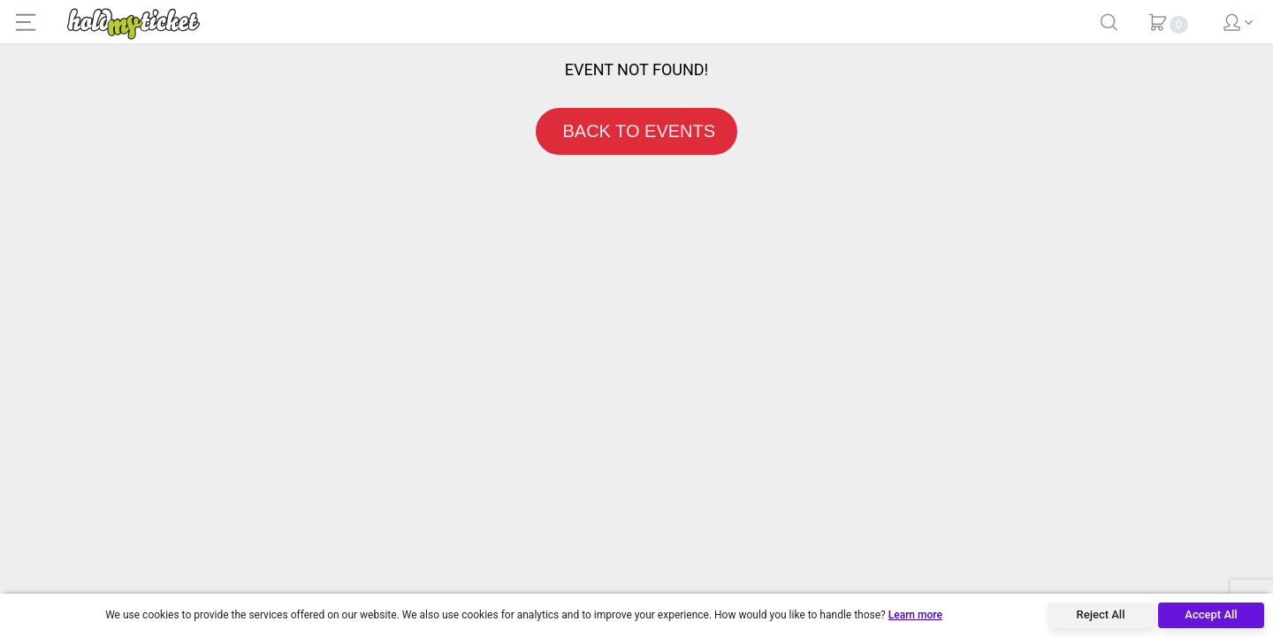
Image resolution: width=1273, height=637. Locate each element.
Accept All (1211, 614)
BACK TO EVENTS (636, 131)
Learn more (915, 615)
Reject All (1101, 614)
